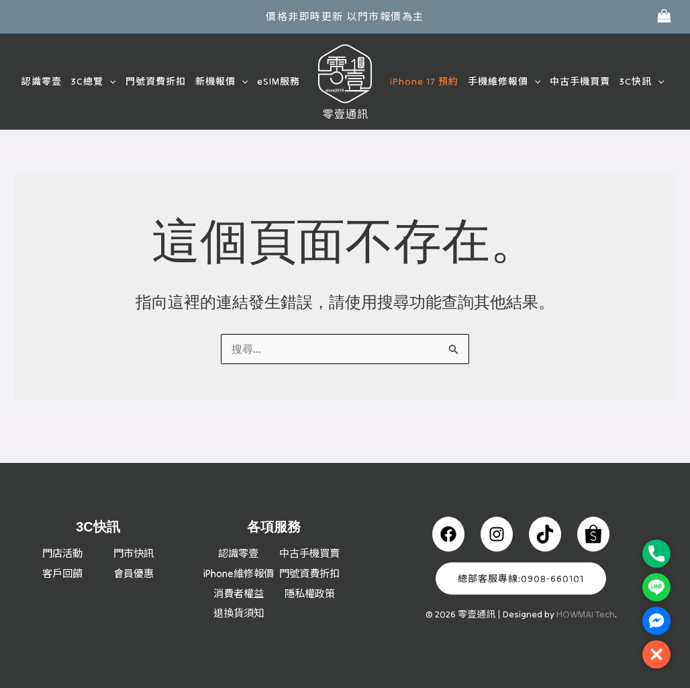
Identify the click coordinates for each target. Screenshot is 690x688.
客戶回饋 (62, 553)
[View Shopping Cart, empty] (664, 16)
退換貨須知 (238, 613)
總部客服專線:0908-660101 (521, 559)
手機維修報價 (504, 81)
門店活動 (62, 533)
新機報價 (221, 81)
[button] (109, 81)
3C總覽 (93, 81)
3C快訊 (642, 81)
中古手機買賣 (580, 81)
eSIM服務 (278, 81)
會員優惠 (133, 553)
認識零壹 (41, 81)
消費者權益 (238, 593)
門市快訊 (133, 533)
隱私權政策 (309, 593)
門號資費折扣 (156, 81)
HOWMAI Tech (585, 595)
